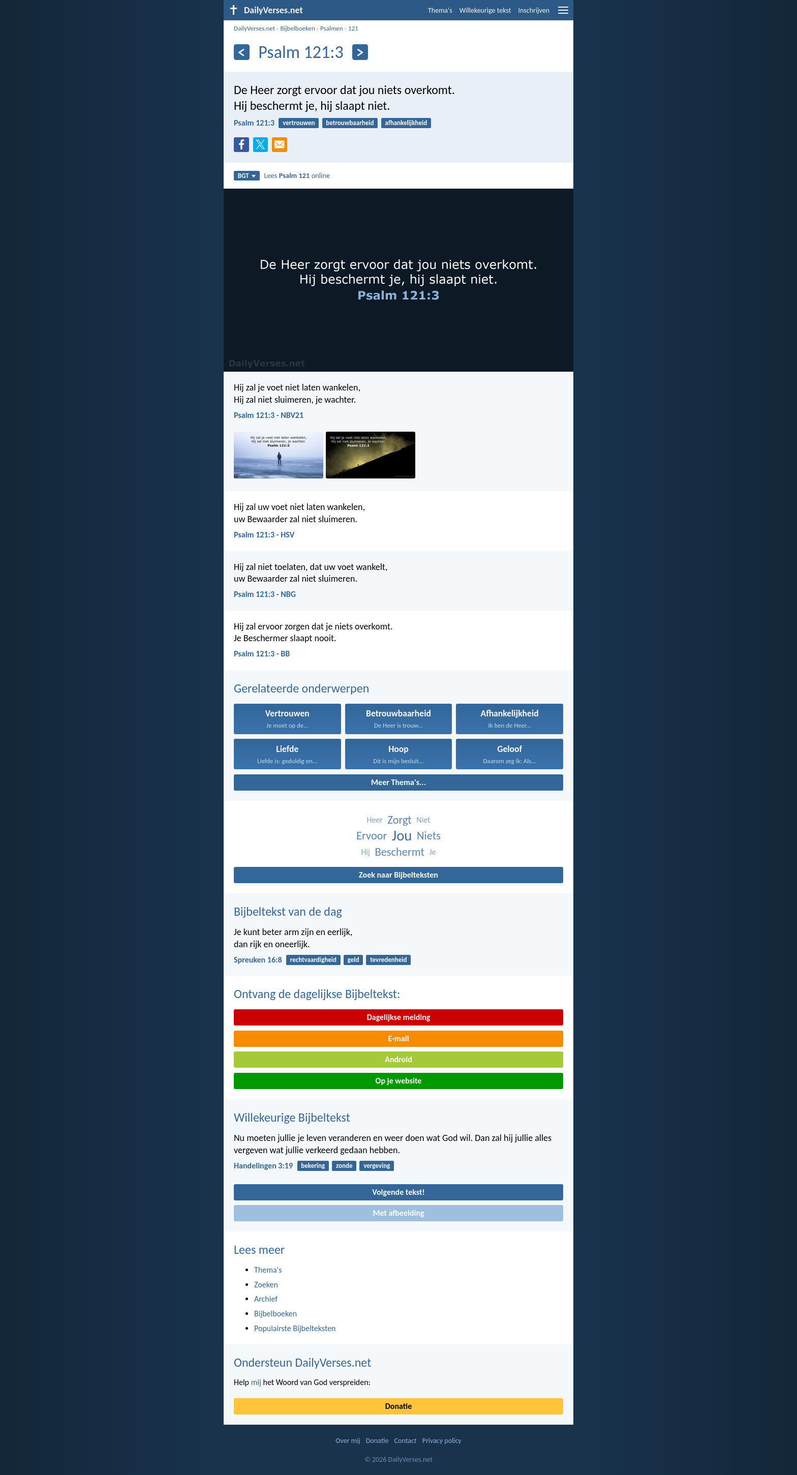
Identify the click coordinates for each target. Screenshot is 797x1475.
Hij (365, 852)
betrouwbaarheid (350, 123)
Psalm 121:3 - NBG (265, 594)
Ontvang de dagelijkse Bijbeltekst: (317, 993)
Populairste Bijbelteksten (295, 1328)
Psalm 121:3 (254, 123)
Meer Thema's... (398, 782)
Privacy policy (442, 1440)
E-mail (398, 1038)
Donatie (398, 1406)
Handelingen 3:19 (263, 1165)
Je (433, 852)
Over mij (347, 1440)
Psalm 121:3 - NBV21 (268, 415)
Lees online (297, 175)
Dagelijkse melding (399, 1017)
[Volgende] (360, 52)
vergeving (376, 1165)
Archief (266, 1299)
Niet (423, 820)
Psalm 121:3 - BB (262, 653)
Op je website (399, 1081)
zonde (344, 1165)
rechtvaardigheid (313, 960)
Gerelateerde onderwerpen (301, 688)
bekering (313, 1165)
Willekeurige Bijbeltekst (292, 1117)
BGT (247, 175)
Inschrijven (533, 10)
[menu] (563, 14)
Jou (402, 836)
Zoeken (266, 1284)
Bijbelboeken (297, 28)
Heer (374, 820)
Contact (405, 1440)
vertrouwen (299, 123)
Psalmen (331, 28)
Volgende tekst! (398, 1192)
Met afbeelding (398, 1213)
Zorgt (400, 820)
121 (353, 28)
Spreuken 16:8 (258, 960)
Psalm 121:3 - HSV (264, 534)
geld (353, 960)
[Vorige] (242, 52)
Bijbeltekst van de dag (288, 911)
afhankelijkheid (406, 123)
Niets (429, 835)
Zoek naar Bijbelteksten (398, 875)
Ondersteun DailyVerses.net (302, 1362)
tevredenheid (388, 960)
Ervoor (371, 835)
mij (256, 1382)
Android (398, 1059)
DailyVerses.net (254, 28)
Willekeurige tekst (485, 10)
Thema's (440, 10)
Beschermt (399, 852)
